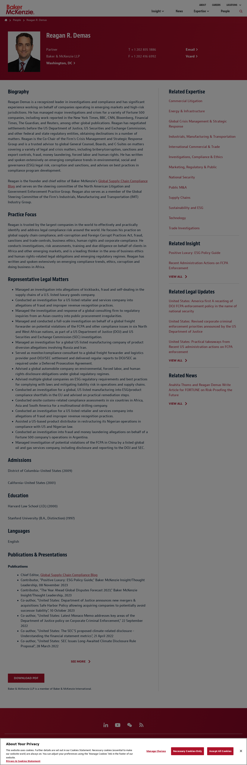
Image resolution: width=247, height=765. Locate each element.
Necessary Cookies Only (187, 751)
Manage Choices (156, 751)
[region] (123, 751)
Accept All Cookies (220, 751)
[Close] (241, 751)
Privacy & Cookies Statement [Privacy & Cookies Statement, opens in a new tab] (23, 761)
